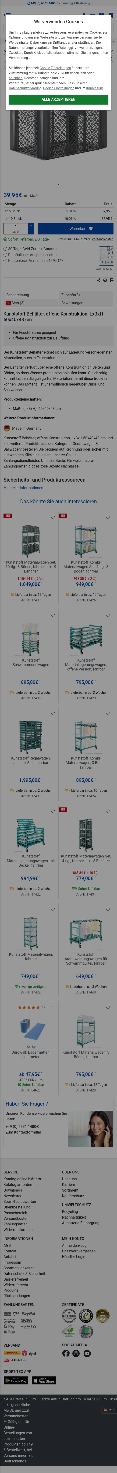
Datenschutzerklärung (25, 88)
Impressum (94, 88)
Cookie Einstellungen (55, 68)
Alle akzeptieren (58, 99)
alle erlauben (56, 53)
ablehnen (16, 78)
